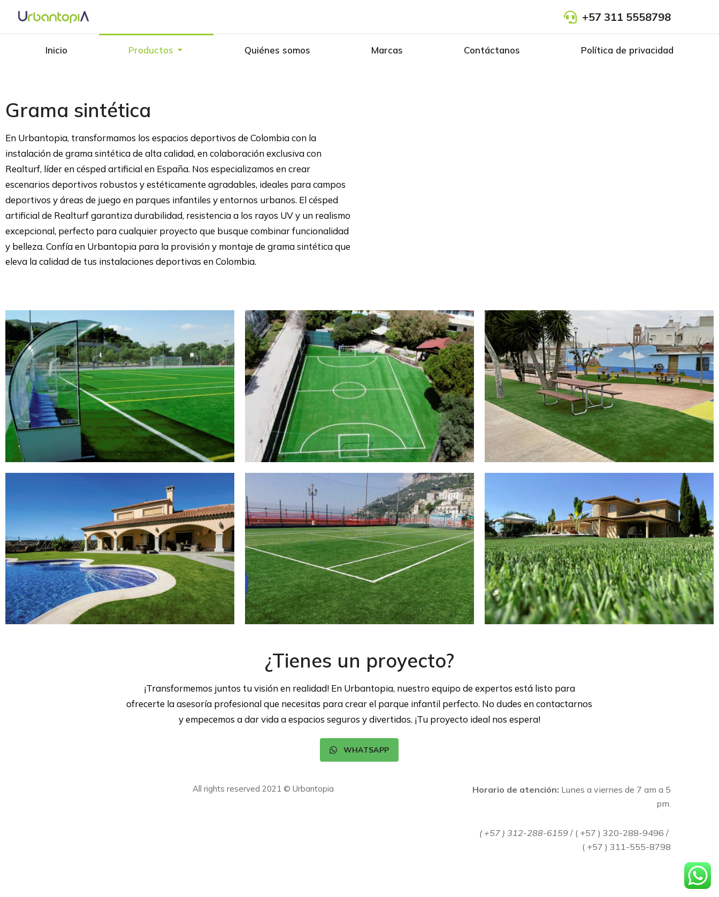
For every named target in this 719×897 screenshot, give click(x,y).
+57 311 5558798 (626, 17)
